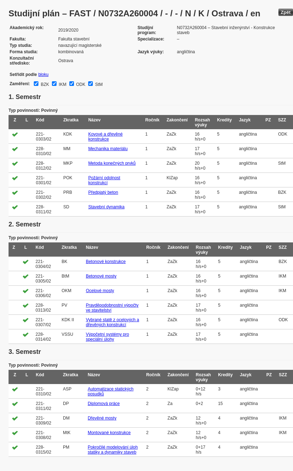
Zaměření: (20, 83)
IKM (62, 84)
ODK (80, 84)
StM (98, 84)
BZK (44, 84)
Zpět (286, 12)
